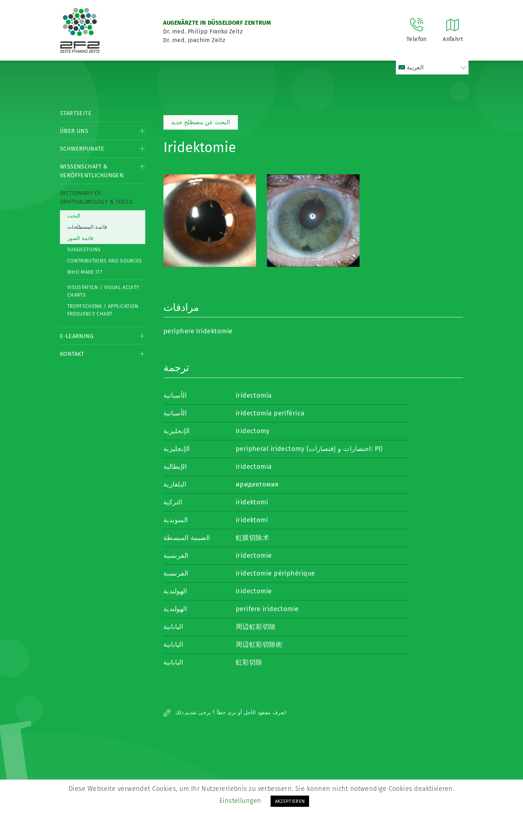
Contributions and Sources (104, 261)
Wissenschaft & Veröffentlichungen (91, 171)
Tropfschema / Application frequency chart (103, 310)
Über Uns (74, 130)
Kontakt (72, 353)
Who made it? (84, 272)
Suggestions (84, 250)
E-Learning (76, 336)
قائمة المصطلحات (87, 227)
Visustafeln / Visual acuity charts (103, 291)
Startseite (76, 113)
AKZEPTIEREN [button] (290, 801)
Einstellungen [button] (240, 801)
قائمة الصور (80, 238)
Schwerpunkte (82, 148)
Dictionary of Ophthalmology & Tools (96, 197)
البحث (74, 216)
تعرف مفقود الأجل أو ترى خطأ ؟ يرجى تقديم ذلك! (225, 713)
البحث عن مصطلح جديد (200, 122)
